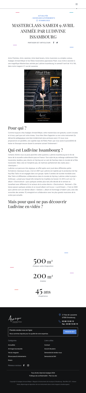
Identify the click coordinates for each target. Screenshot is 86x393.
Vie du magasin (13, 352)
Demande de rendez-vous (53, 352)
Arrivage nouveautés (15, 349)
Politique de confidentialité (38, 376)
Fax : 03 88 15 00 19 (70, 324)
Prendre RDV (69, 332)
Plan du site (53, 376)
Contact (47, 345)
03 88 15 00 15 (68, 321)
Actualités (11, 345)
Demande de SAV (50, 356)
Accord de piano (50, 349)
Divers (10, 360)
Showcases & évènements (17, 356)
